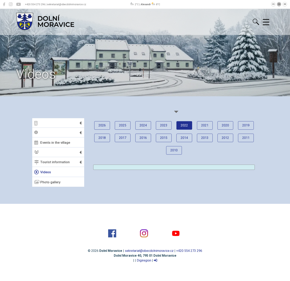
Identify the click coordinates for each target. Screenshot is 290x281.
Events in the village (52, 142)
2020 (225, 125)
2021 (204, 125)
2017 (122, 138)
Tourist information (52, 162)
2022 (184, 125)
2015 (163, 138)
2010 (174, 150)
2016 (143, 138)
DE (285, 4)
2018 (102, 138)
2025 (122, 125)
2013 (204, 138)
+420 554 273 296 (189, 251)
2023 (163, 125)
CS (273, 4)
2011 (246, 138)
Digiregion (144, 260)
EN (279, 4)
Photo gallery (47, 182)
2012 (225, 138)
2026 (102, 125)
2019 (246, 125)
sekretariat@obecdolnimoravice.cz (149, 251)
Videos (42, 172)
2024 (143, 125)
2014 (184, 138)
